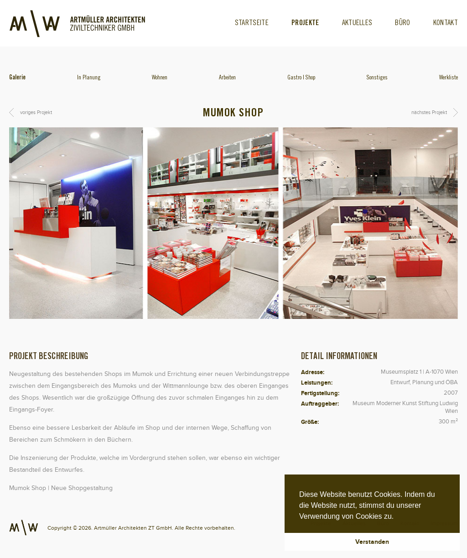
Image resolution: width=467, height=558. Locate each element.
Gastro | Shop (301, 78)
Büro (402, 23)
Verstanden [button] (372, 541)
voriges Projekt (36, 112)
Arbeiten (227, 78)
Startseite (252, 23)
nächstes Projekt (429, 112)
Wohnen (159, 78)
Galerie (17, 78)
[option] (233, 223)
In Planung (89, 78)
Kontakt (445, 23)
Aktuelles (357, 23)
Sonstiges (377, 78)
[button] (397, 517)
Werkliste (448, 78)
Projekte (305, 23)
